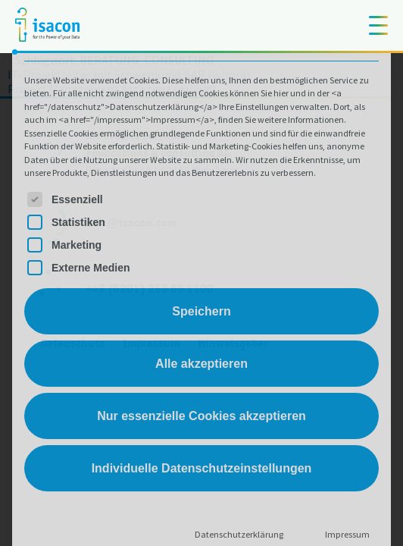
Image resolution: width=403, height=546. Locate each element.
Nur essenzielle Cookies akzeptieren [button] (201, 416)
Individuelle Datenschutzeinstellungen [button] (202, 468)
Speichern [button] (201, 311)
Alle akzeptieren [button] (201, 363)
